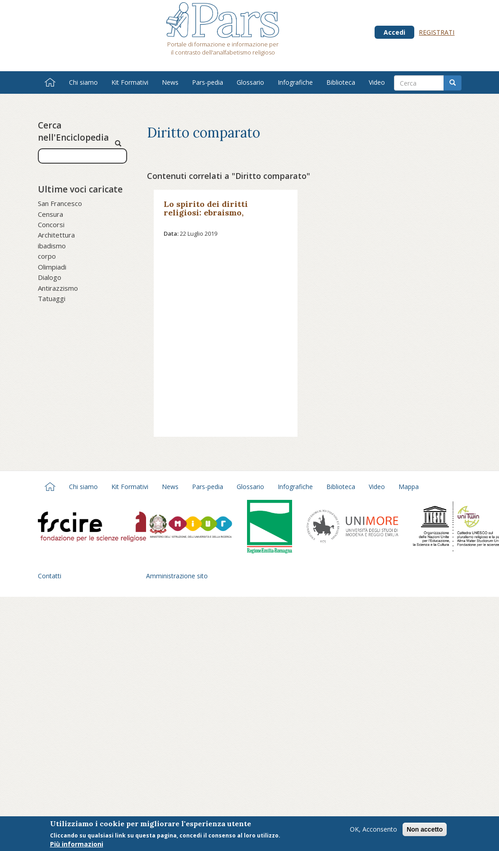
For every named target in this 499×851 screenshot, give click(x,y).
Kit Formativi (129, 82)
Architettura (56, 234)
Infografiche (295, 82)
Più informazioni (76, 845)
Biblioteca (340, 82)
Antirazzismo (58, 288)
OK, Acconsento (373, 829)
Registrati (436, 32)
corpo (47, 256)
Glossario (250, 82)
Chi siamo (83, 82)
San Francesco (60, 203)
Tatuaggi (51, 298)
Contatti (49, 576)
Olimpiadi (52, 266)
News (170, 82)
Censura (50, 214)
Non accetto (425, 829)
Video (377, 82)
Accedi (394, 32)
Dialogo (49, 277)
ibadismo (52, 245)
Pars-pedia (207, 82)
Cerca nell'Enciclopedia (73, 131)
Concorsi (51, 224)
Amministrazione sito (177, 576)
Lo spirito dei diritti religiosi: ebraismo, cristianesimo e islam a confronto (212, 217)
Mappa (408, 486)
